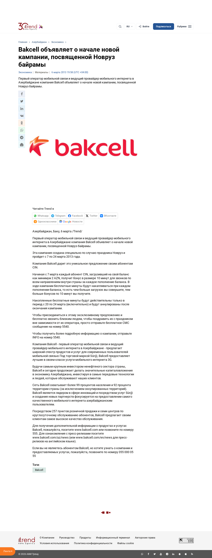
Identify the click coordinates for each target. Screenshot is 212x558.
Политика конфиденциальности (93, 543)
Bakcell (39, 469)
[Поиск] (120, 26)
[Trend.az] (30, 26)
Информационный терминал (113, 537)
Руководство (67, 537)
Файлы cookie (125, 543)
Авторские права (145, 537)
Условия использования (54, 543)
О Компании (47, 537)
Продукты (85, 537)
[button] (21, 94)
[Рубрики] (184, 26)
